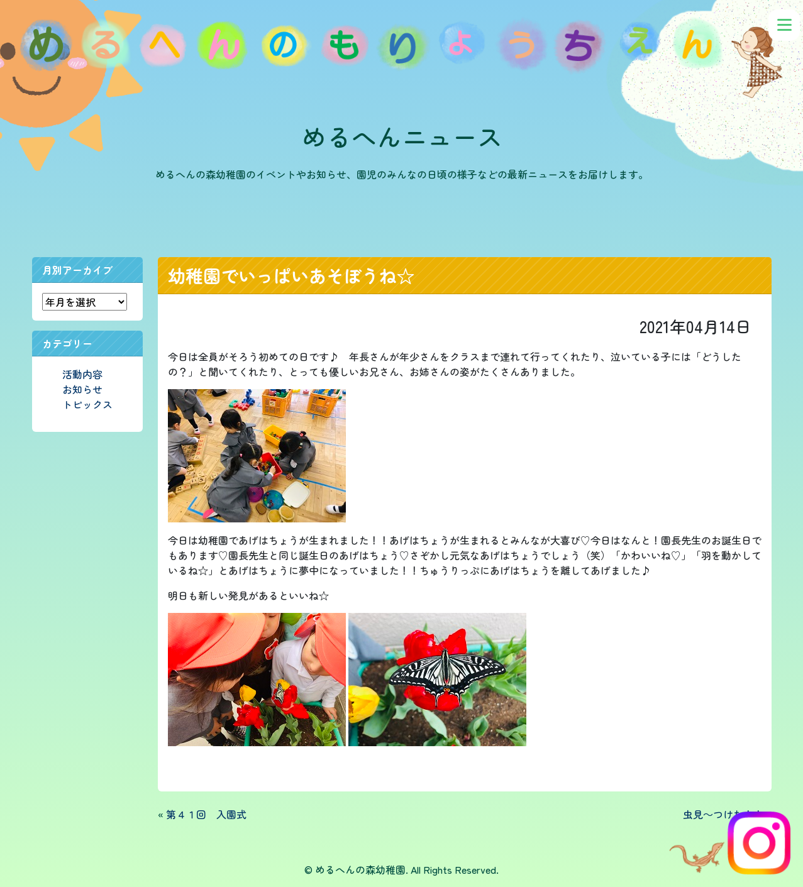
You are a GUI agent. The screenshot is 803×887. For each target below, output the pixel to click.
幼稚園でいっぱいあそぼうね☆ (291, 275)
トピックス (87, 404)
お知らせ (82, 389)
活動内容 (82, 374)
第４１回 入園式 (206, 814)
